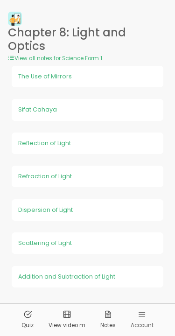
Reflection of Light (44, 143)
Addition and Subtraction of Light (66, 276)
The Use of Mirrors (45, 76)
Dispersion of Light (45, 210)
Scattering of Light (45, 243)
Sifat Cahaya (37, 109)
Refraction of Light (45, 176)
